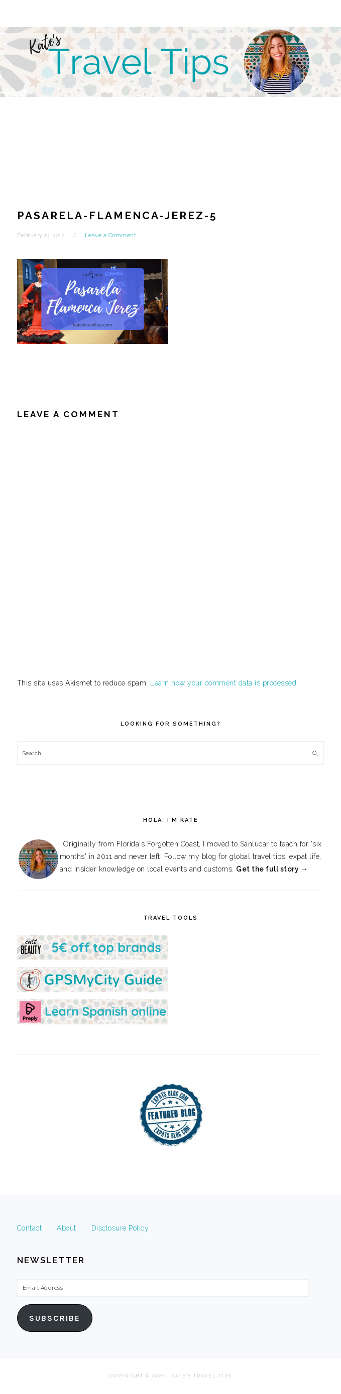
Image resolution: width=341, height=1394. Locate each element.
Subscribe (54, 1318)
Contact (29, 1228)
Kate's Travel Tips (170, 87)
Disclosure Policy (120, 1228)
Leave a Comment (111, 235)
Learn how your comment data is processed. (224, 683)
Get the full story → (272, 869)
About (66, 1228)
